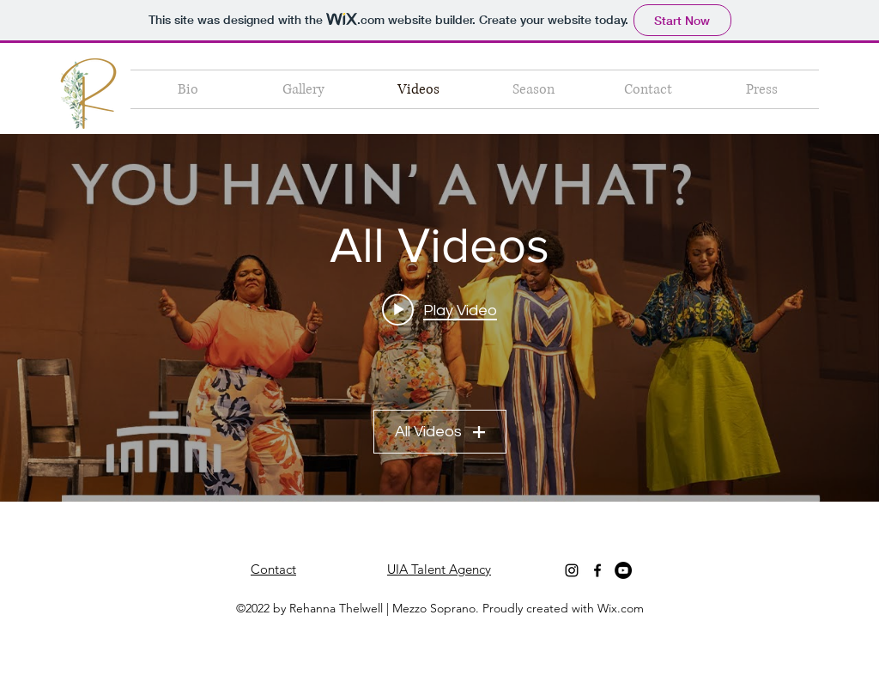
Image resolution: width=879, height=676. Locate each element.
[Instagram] (571, 570)
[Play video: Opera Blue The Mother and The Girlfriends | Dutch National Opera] (439, 310)
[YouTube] (623, 570)
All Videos (440, 431)
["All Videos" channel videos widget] (439, 318)
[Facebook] (597, 570)
